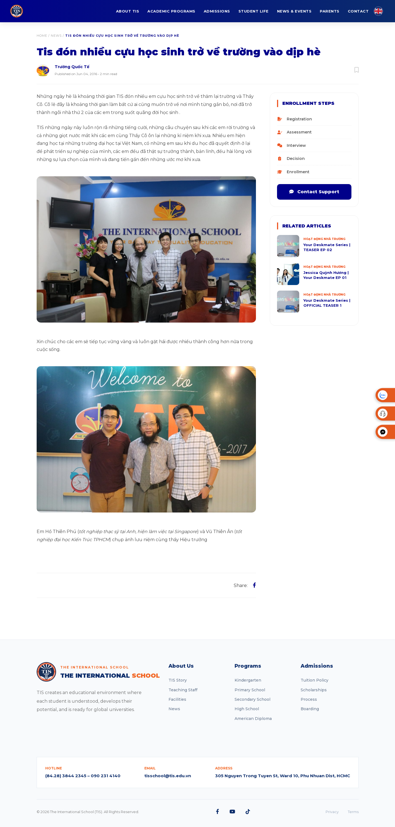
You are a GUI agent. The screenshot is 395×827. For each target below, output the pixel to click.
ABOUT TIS (127, 11)
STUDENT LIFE (253, 11)
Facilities (177, 699)
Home (42, 36)
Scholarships (314, 689)
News (56, 36)
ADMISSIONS (217, 11)
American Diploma (253, 718)
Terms (353, 811)
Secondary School (252, 699)
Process (309, 699)
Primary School (250, 689)
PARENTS (329, 11)
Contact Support (314, 191)
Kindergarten (248, 680)
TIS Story (177, 680)
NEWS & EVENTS (294, 11)
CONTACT (358, 11)
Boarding (310, 708)
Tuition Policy (314, 680)
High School (247, 708)
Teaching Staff (182, 689)
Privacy (332, 811)
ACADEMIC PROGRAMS (171, 11)
